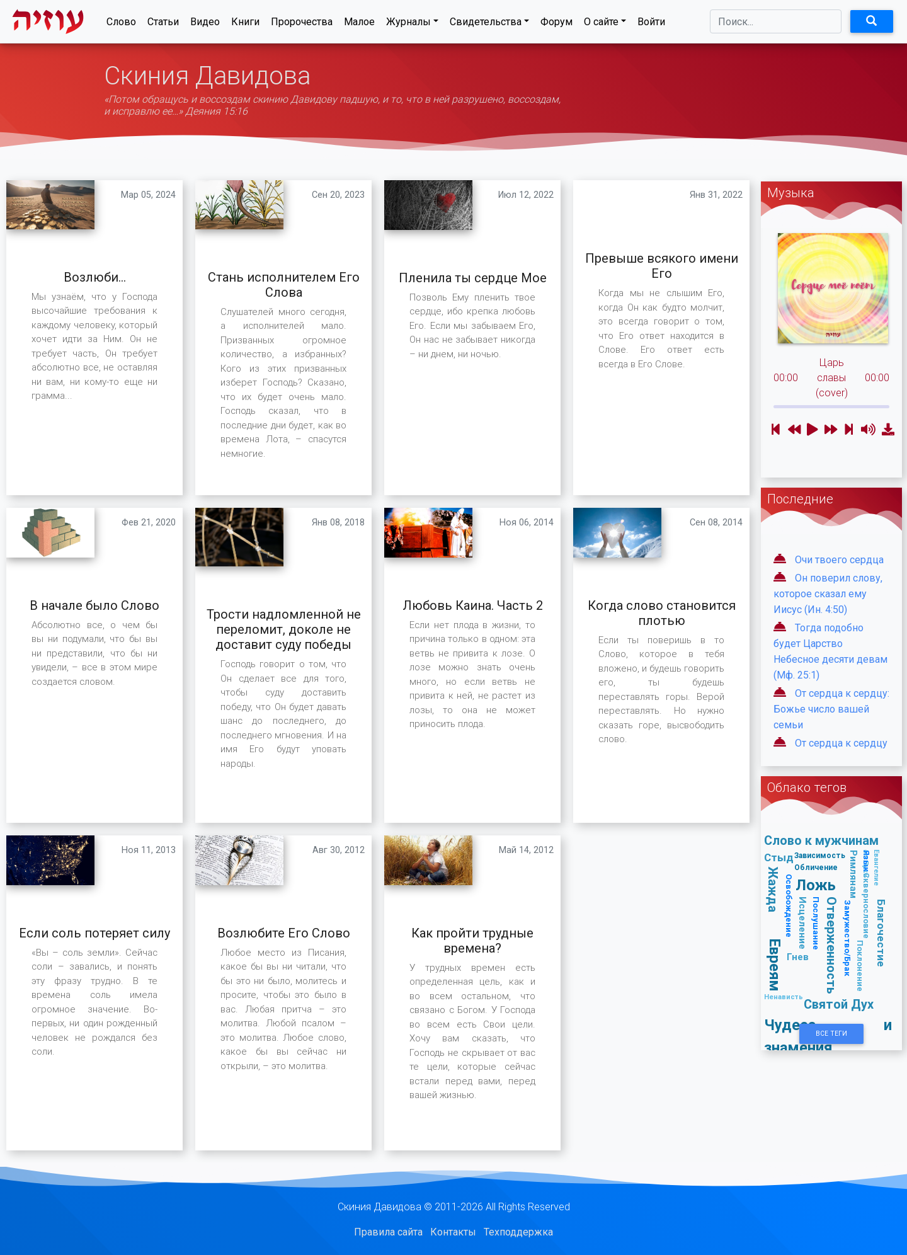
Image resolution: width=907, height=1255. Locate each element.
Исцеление (803, 923)
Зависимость (819, 855)
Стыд (779, 857)
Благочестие (881, 933)
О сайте (601, 24)
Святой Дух (839, 1004)
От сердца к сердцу (841, 743)
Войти (651, 24)
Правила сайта (388, 1232)
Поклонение (860, 966)
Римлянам (854, 874)
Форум (556, 24)
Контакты (453, 1232)
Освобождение (789, 905)
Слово (121, 24)
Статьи (163, 24)
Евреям (775, 965)
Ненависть (783, 996)
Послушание (816, 923)
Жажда (773, 890)
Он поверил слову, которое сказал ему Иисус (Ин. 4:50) (827, 594)
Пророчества (302, 24)
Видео (205, 24)
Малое (359, 24)
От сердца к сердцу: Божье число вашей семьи (831, 709)
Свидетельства (486, 24)
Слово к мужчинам (821, 840)
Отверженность (832, 946)
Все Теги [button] (831, 1033)
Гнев (798, 957)
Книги (245, 24)
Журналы (408, 24)
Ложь (816, 885)
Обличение (816, 867)
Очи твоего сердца (839, 560)
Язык (866, 861)
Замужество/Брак (847, 938)
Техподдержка (518, 1232)
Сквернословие (866, 906)
